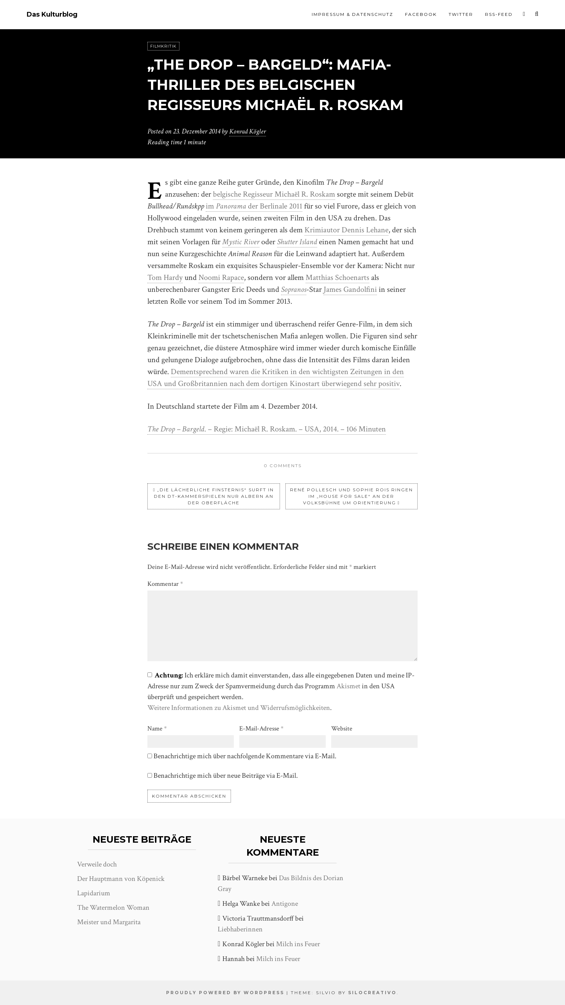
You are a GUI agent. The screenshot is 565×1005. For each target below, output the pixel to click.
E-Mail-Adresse (261, 728)
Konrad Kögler (248, 131)
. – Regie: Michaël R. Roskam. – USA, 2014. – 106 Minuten (266, 429)
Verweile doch (97, 864)
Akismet (348, 686)
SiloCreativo (372, 992)
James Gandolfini (350, 289)
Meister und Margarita (109, 922)
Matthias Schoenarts (337, 277)
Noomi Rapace (221, 277)
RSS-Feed (499, 14)
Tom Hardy (165, 277)
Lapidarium (93, 893)
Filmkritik (163, 46)
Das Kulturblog (52, 14)
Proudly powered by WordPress (225, 992)
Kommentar (165, 584)
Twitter (461, 14)
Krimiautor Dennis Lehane (346, 230)
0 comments (283, 465)
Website (341, 728)
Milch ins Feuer (298, 944)
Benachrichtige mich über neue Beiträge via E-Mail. (226, 775)
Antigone (284, 903)
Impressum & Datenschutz (352, 14)
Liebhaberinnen (240, 929)
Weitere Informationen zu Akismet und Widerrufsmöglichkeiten (238, 707)
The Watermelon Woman (113, 907)
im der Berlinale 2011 (254, 206)
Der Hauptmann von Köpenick (121, 878)
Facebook (421, 14)
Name (157, 728)
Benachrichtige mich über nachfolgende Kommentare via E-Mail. (245, 756)
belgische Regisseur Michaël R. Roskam (274, 194)
